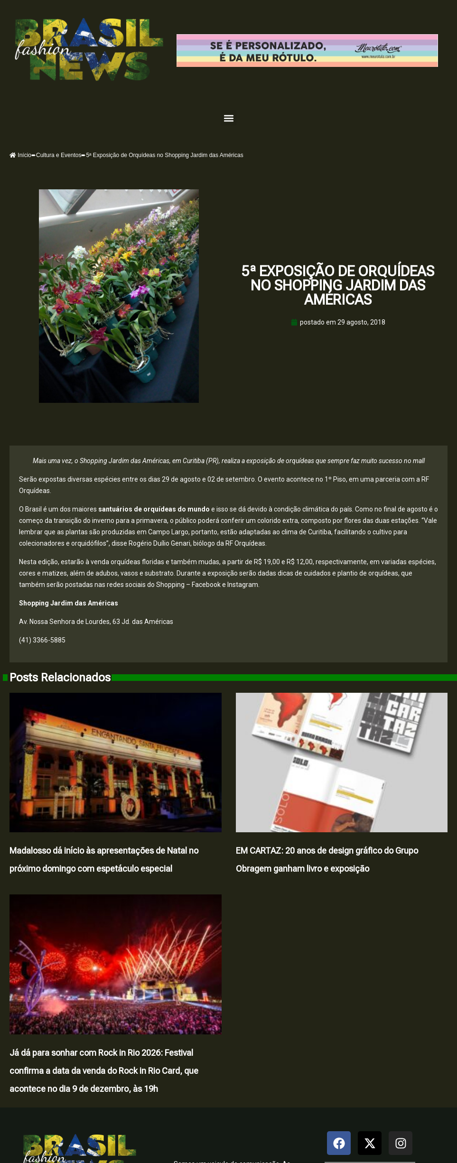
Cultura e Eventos (58, 155)
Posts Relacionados (60, 677)
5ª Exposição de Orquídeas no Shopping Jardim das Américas (338, 285)
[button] (228, 118)
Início (20, 155)
